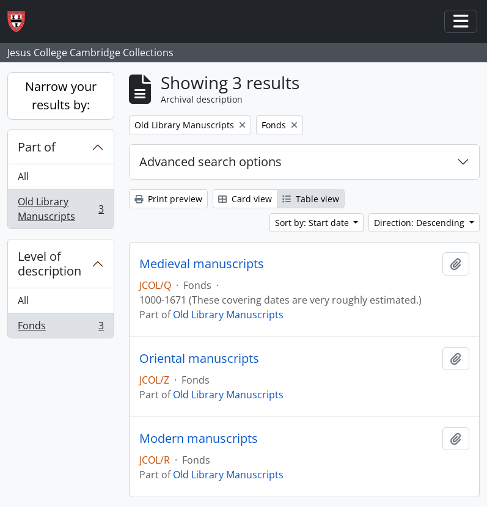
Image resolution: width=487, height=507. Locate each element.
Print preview (168, 199)
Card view (245, 199)
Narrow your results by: (61, 95)
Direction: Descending (420, 222)
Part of (37, 147)
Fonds (60, 328)
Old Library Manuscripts (60, 209)
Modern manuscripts (198, 438)
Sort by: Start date (313, 222)
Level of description (49, 263)
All (23, 176)
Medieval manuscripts (201, 264)
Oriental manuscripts (199, 358)
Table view (310, 199)
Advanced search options (210, 161)
